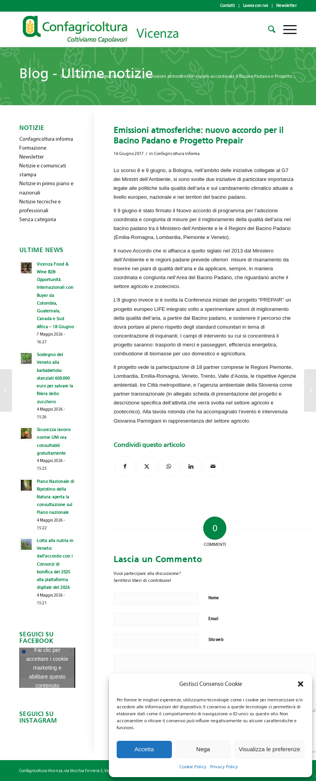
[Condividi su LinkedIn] (191, 466)
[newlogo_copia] (107, 29)
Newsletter (286, 5)
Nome (213, 597)
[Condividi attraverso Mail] (213, 466)
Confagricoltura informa (177, 153)
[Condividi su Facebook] (125, 466)
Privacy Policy (224, 766)
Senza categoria (37, 219)
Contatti (227, 5)
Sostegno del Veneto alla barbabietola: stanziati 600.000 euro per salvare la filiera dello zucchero (55, 378)
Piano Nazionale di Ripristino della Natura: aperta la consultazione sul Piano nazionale (55, 497)
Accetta (144, 749)
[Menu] (286, 29)
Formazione (32, 148)
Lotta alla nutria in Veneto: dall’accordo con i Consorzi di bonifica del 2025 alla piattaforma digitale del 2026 (55, 564)
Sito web (215, 639)
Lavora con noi (255, 5)
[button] (300, 684)
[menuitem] (227, 6)
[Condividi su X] (147, 466)
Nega (203, 749)
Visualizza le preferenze (269, 749)
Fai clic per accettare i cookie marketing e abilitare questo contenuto (47, 668)
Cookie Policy (192, 766)
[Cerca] (267, 29)
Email (213, 618)
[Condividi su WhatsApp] (169, 466)
